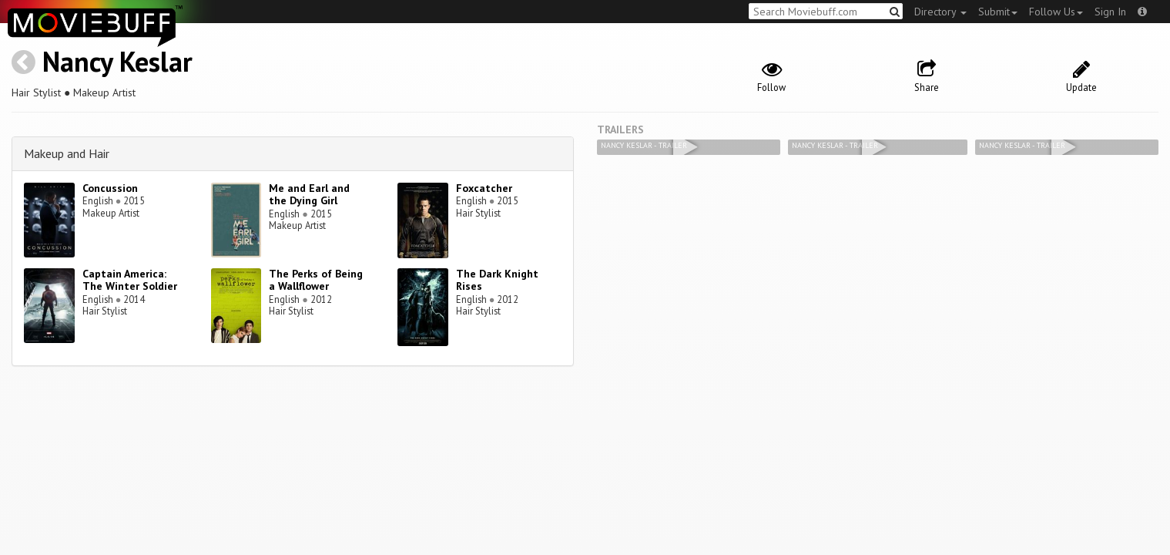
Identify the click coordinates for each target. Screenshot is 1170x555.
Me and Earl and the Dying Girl (309, 194)
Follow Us (1056, 11)
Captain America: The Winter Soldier (129, 280)
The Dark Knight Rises (497, 280)
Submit (997, 11)
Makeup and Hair (66, 153)
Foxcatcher (484, 188)
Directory (940, 11)
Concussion (110, 188)
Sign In (1110, 11)
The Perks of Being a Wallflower (316, 280)
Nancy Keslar (117, 61)
